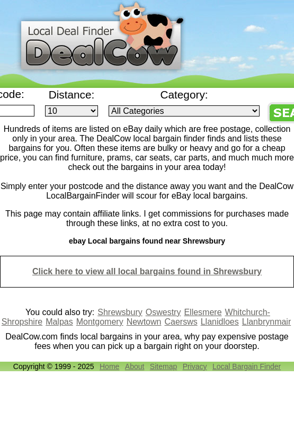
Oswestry (163, 312)
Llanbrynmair (266, 321)
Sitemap (163, 366)
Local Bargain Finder (246, 366)
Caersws (180, 321)
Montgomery (99, 321)
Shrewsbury (119, 312)
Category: (184, 94)
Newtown (144, 321)
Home (109, 366)
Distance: (72, 94)
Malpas (59, 321)
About (135, 366)
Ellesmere (202, 312)
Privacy (195, 366)
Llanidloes (220, 321)
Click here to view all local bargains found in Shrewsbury (147, 271)
